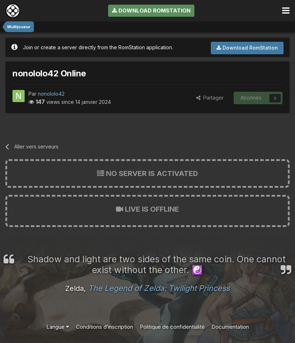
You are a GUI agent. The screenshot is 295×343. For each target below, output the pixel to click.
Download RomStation (151, 10)
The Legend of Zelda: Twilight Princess (159, 288)
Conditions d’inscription (104, 326)
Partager (210, 98)
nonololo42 (51, 94)
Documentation (230, 326)
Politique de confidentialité (172, 326)
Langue (57, 326)
